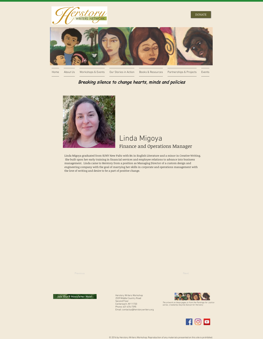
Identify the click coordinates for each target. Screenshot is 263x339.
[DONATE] (201, 14)
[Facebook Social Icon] (189, 322)
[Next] (180, 273)
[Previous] (86, 273)
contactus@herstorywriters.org (138, 309)
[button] (69, 72)
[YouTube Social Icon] (207, 322)
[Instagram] (198, 322)
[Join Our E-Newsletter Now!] (75, 296)
